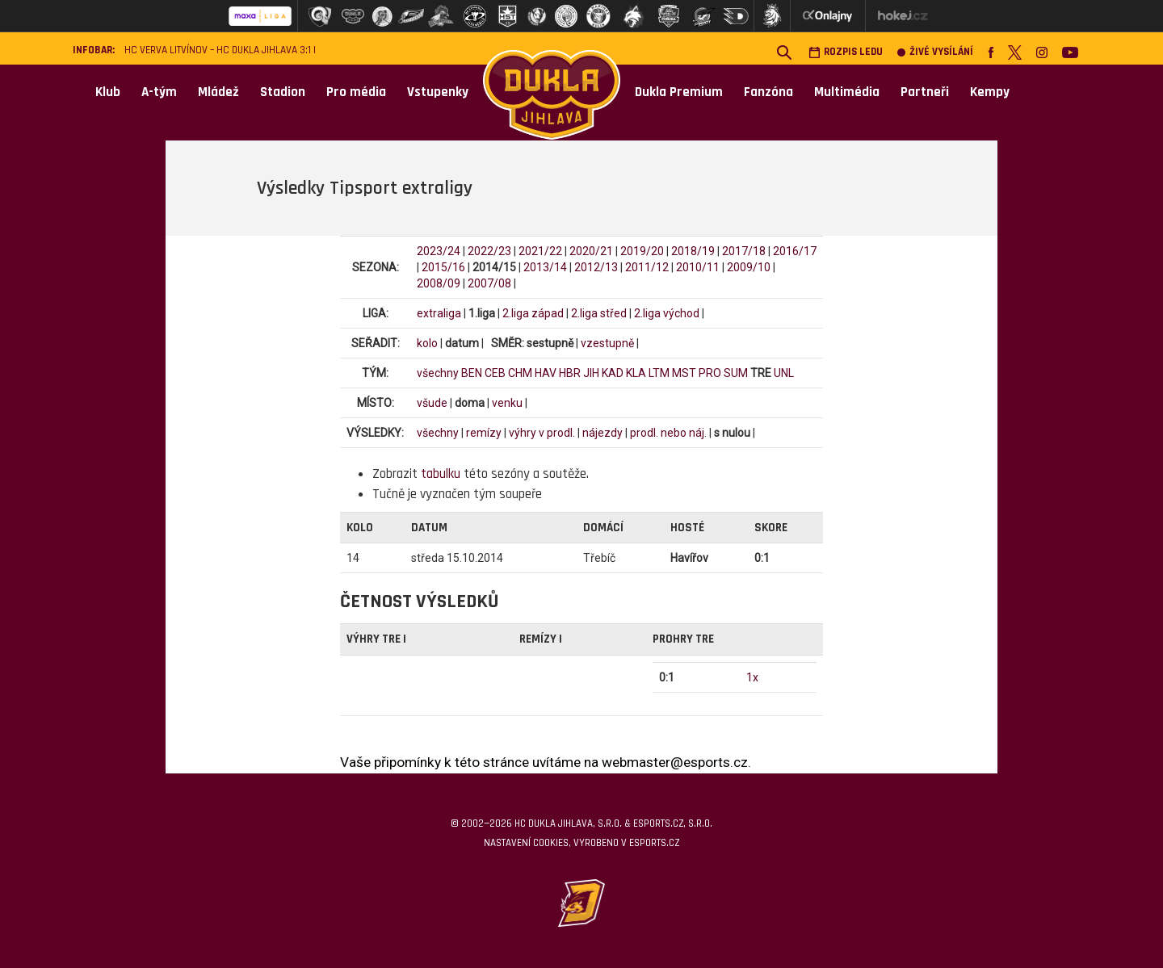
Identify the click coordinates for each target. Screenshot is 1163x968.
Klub (107, 92)
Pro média (356, 92)
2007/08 (489, 283)
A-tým (159, 92)
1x (752, 677)
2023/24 (438, 251)
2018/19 (693, 251)
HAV (545, 373)
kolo (427, 343)
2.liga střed (599, 313)
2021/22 (540, 251)
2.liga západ (533, 313)
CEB (495, 373)
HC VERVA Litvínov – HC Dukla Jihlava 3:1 (217, 50)
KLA (636, 373)
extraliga (439, 313)
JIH (591, 373)
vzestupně (607, 343)
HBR (570, 373)
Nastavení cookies (526, 842)
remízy (484, 432)
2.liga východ (666, 313)
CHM (520, 373)
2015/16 (443, 267)
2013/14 (545, 267)
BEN (471, 373)
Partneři (925, 92)
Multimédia (847, 92)
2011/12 (647, 267)
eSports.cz (654, 842)
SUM (736, 373)
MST (684, 373)
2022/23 (489, 251)
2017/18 (744, 251)
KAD (612, 373)
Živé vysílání (935, 52)
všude (432, 402)
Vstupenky (437, 92)
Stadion (282, 92)
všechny (438, 373)
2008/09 (438, 283)
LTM (659, 373)
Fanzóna (768, 92)
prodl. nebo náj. (668, 432)
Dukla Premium (679, 92)
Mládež (218, 92)
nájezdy (602, 432)
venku (507, 402)
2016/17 (795, 251)
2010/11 (698, 267)
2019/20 (642, 251)
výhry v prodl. (542, 432)
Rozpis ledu (845, 52)
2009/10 (748, 267)
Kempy (990, 92)
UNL (784, 373)
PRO (710, 373)
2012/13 (596, 267)
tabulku (440, 474)
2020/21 (591, 251)
